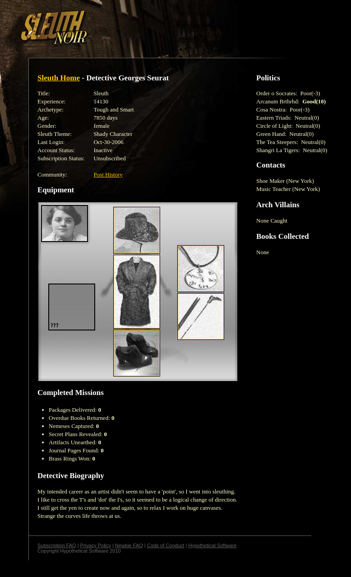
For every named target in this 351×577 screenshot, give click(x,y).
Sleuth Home (58, 78)
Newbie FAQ (129, 545)
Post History (108, 174)
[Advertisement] (156, 23)
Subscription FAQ (56, 545)
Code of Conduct (166, 545)
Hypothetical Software (212, 545)
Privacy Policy (95, 545)
